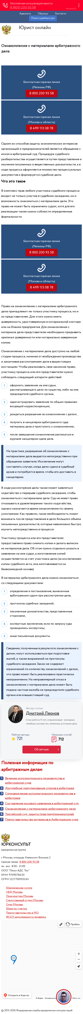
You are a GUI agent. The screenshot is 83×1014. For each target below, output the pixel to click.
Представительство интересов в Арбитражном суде (41, 819)
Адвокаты (25, 13)
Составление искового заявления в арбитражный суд (42, 803)
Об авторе (41, 749)
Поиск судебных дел (43, 18)
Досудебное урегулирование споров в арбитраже (39, 788)
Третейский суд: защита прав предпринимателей (39, 814)
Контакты (60, 13)
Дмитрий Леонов (42, 713)
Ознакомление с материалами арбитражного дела (40, 809)
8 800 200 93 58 (29, 862)
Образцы (43, 13)
